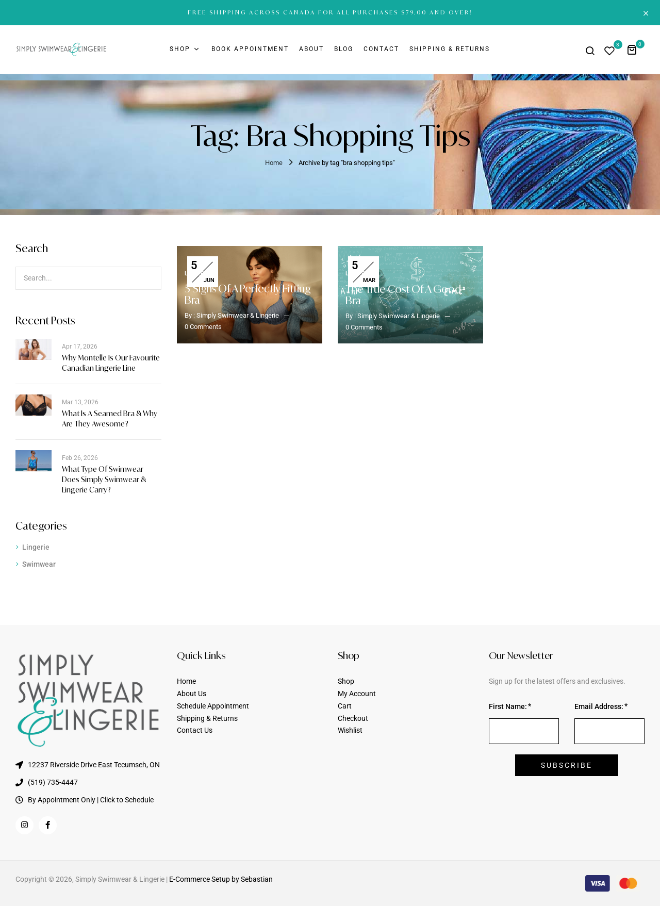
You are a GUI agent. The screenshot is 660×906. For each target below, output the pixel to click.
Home (274, 163)
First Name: (508, 706)
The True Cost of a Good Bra (403, 295)
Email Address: (598, 706)
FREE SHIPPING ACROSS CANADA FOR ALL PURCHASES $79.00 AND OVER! (330, 12)
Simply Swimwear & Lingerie (237, 315)
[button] (635, 49)
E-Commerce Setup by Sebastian (221, 879)
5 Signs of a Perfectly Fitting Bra (247, 294)
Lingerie (36, 547)
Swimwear (39, 564)
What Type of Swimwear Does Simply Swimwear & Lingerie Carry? (104, 479)
